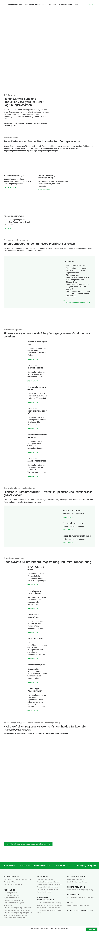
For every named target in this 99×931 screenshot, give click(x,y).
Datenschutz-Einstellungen (59, 928)
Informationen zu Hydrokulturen (47, 889)
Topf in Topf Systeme (44, 892)
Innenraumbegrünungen (45, 879)
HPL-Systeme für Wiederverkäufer (48, 908)
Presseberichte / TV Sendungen (78, 905)
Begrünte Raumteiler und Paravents (49, 882)
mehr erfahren (10, 187)
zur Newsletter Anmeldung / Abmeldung (80, 898)
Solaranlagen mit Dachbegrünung (15, 915)
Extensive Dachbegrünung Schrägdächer (18, 913)
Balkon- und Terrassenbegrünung (15, 918)
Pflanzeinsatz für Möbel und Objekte (49, 884)
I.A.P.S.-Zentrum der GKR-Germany (49, 903)
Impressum (35, 928)
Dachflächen (8, 905)
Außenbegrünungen (10, 893)
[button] (6, 526)
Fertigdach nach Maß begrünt (14, 903)
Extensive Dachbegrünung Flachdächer (17, 908)
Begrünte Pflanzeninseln (12, 898)
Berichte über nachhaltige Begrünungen (80, 890)
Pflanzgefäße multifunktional (13, 900)
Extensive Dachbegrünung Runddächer (17, 910)
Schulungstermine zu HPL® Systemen (50, 905)
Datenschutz (44, 928)
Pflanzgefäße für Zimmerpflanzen (48, 887)
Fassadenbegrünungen (12, 895)
